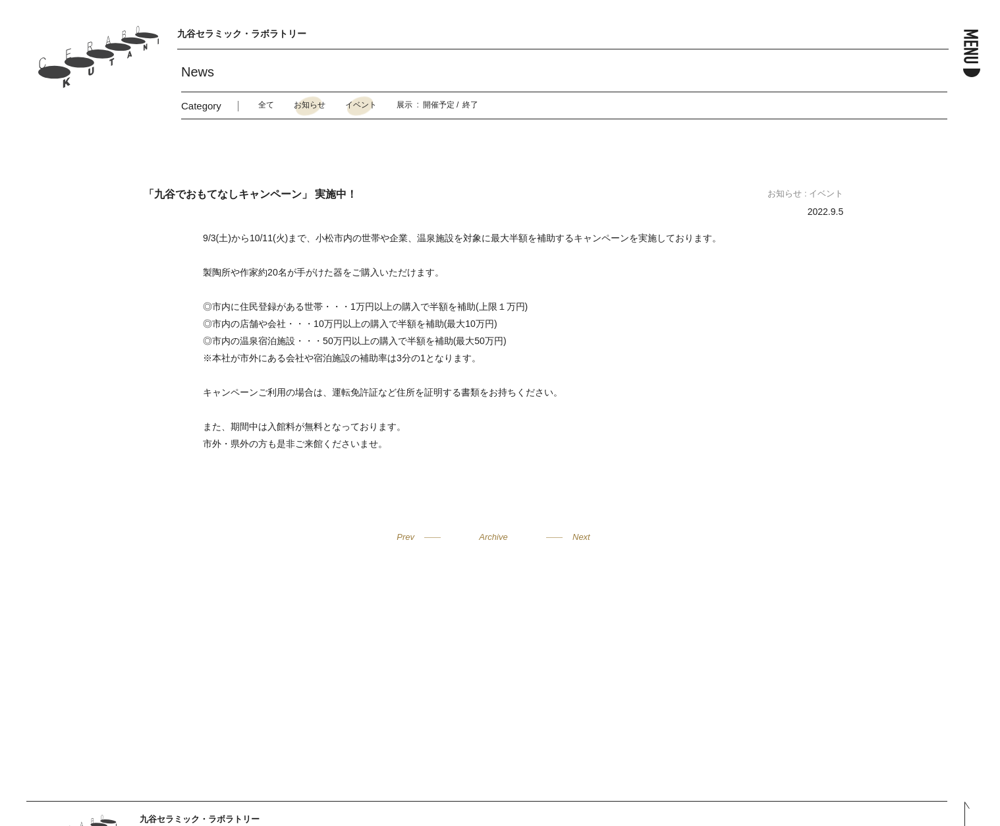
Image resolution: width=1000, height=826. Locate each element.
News (197, 72)
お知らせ (309, 104)
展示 (404, 104)
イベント (361, 104)
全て (266, 104)
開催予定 (439, 104)
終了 (470, 104)
